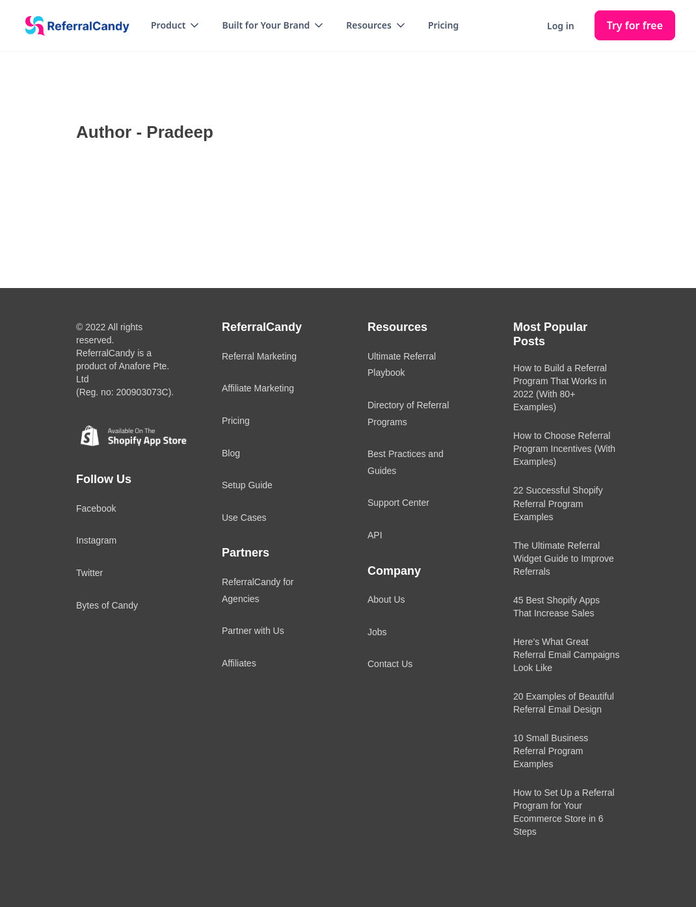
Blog (231, 453)
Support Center (398, 502)
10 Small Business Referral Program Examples (550, 751)
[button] (176, 25)
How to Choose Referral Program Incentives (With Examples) (564, 448)
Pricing (443, 25)
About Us (386, 599)
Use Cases (244, 517)
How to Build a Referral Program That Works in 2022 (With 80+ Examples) (560, 387)
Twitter (89, 573)
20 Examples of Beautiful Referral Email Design (563, 703)
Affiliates (239, 663)
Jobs (377, 632)
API (375, 535)
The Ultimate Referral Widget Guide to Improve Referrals (563, 558)
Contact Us (390, 664)
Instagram (96, 540)
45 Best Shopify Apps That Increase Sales (556, 606)
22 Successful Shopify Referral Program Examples (558, 503)
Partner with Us (253, 630)
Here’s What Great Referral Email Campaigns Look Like (566, 655)
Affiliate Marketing (258, 388)
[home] (73, 26)
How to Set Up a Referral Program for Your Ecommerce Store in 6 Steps (564, 812)
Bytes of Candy (107, 605)
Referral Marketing (259, 356)
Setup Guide (247, 485)
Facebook (96, 508)
